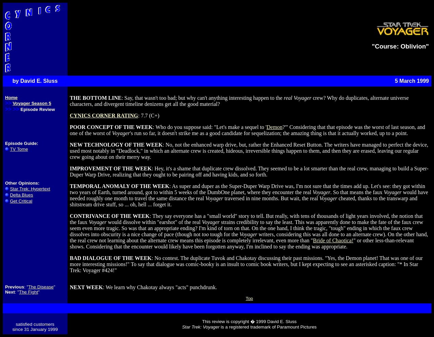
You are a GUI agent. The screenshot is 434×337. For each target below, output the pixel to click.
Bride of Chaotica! (333, 240)
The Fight (28, 292)
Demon (275, 127)
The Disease (41, 286)
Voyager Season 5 (32, 103)
